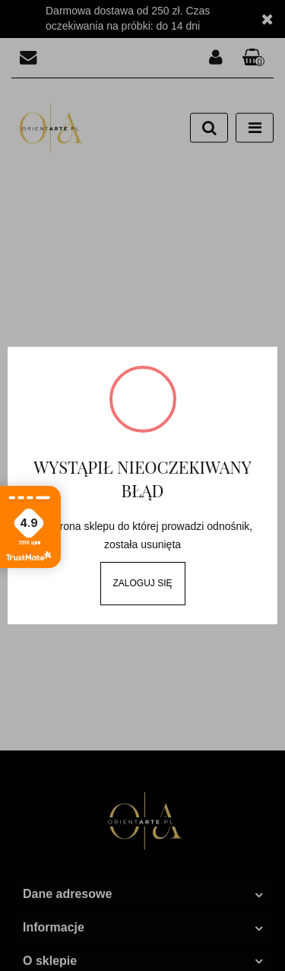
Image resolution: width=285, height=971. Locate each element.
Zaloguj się (142, 583)
